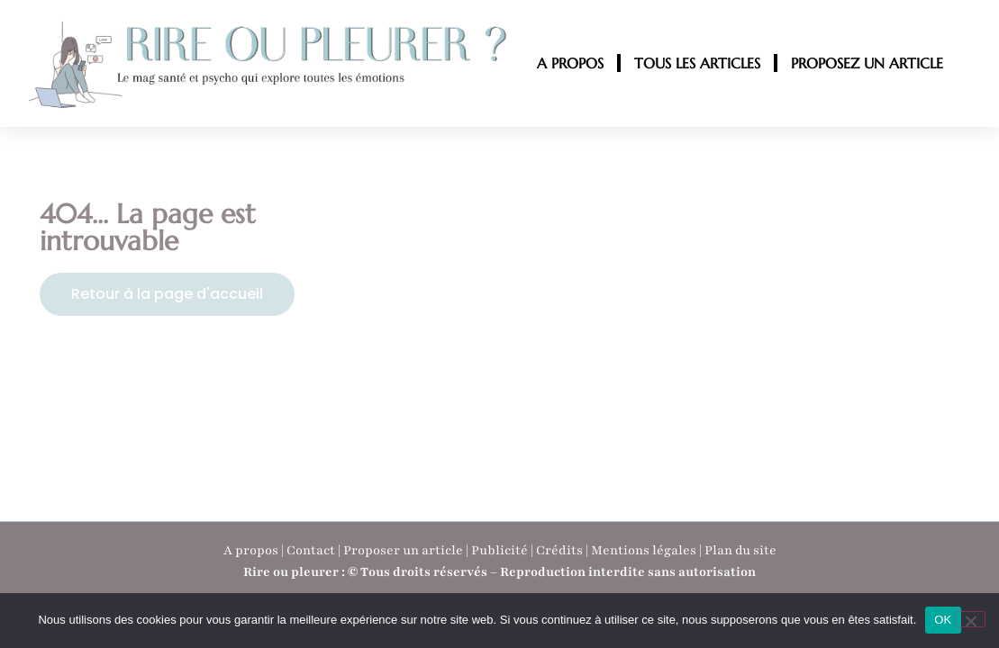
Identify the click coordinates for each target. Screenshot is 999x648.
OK (942, 619)
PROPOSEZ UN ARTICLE (867, 63)
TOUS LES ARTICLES (697, 63)
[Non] (970, 619)
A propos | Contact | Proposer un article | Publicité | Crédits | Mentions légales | (463, 550)
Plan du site (740, 550)
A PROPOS (570, 63)
